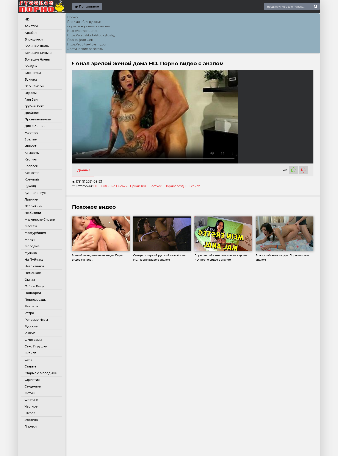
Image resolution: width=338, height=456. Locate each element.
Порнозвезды (36, 300)
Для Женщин (35, 126)
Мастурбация (35, 233)
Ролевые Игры (36, 320)
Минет (30, 239)
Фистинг (31, 400)
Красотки (32, 173)
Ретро (29, 313)
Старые (30, 366)
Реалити (31, 306)
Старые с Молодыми (41, 373)
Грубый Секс (35, 106)
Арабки (31, 33)
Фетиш (30, 393)
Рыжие (30, 333)
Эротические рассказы (85, 49)
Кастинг (31, 159)
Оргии (30, 280)
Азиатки (31, 26)
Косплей (31, 166)
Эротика (31, 420)
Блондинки (34, 39)
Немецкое (33, 273)
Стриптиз (32, 380)
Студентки (33, 386)
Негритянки (34, 266)
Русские (31, 326)
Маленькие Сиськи (40, 219)
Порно (72, 17)
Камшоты (32, 153)
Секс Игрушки (36, 346)
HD (27, 19)
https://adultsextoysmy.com (87, 44)
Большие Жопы (37, 46)
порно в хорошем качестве (88, 26)
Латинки (31, 199)
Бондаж (31, 66)
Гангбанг (32, 99)
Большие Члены (37, 59)
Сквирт (30, 353)
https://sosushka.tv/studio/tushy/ (91, 35)
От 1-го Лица (34, 286)
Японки (31, 426)
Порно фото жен (80, 40)
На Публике (34, 259)
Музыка (31, 253)
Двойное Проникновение (38, 116)
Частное (31, 406)
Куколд (30, 186)
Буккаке (31, 79)
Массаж (31, 226)
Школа (30, 413)
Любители (33, 213)
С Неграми (33, 340)
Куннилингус (35, 193)
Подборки (33, 293)
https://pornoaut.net (82, 31)
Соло (29, 360)
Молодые (32, 246)
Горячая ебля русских (84, 22)
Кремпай (32, 179)
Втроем (31, 93)
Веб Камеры (34, 86)
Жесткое (31, 133)
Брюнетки (33, 73)
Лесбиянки (33, 206)
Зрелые (31, 139)
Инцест (30, 146)
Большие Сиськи (38, 53)
